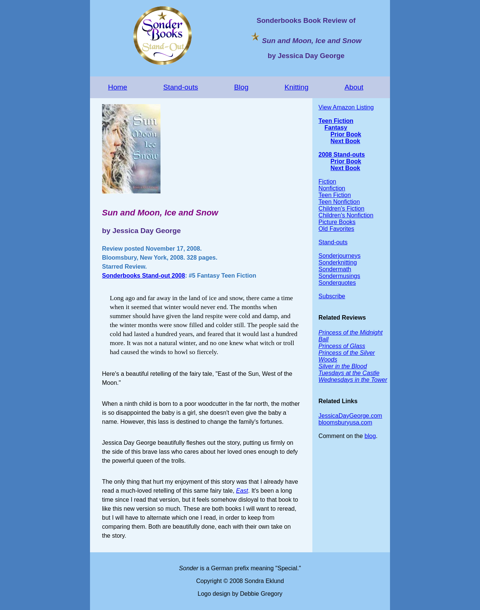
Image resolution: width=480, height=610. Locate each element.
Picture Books (337, 222)
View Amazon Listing (346, 107)
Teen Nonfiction (339, 202)
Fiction (327, 181)
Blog (241, 87)
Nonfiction (331, 188)
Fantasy (335, 127)
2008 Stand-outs (341, 154)
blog (370, 436)
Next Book (345, 141)
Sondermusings (339, 276)
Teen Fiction (335, 121)
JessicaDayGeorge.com (350, 416)
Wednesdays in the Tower (352, 380)
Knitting (297, 87)
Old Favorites (336, 229)
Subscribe (331, 296)
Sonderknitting (337, 262)
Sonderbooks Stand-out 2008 (143, 275)
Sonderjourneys (339, 256)
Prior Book (345, 134)
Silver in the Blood (342, 366)
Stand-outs (180, 87)
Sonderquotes (337, 283)
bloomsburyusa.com (345, 422)
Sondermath (334, 269)
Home (117, 87)
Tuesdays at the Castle (348, 373)
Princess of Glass (341, 346)
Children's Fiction (341, 208)
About (354, 87)
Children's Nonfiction (345, 215)
